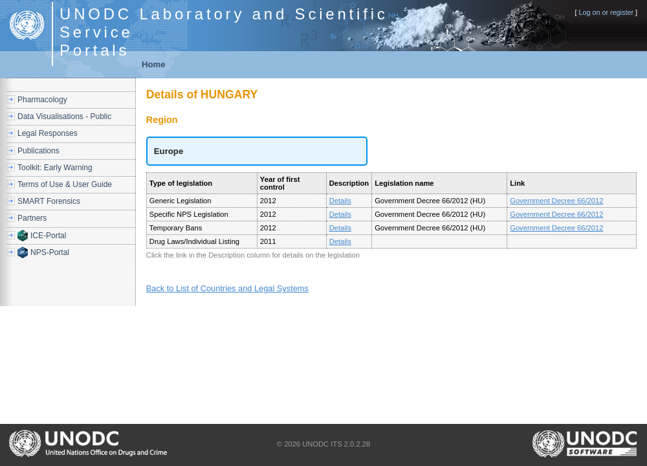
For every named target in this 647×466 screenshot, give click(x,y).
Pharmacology (42, 99)
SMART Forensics (48, 201)
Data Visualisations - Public (64, 116)
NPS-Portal (49, 252)
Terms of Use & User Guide (64, 184)
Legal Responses (47, 133)
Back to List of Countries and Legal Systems (227, 288)
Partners (32, 218)
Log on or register (605, 12)
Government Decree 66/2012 (556, 201)
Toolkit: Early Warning (55, 167)
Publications (38, 150)
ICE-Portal (48, 235)
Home (154, 64)
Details (340, 201)
